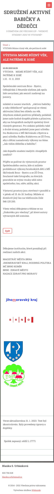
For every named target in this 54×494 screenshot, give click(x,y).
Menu (49, 5)
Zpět (7, 230)
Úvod (5, 45)
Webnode (36, 490)
